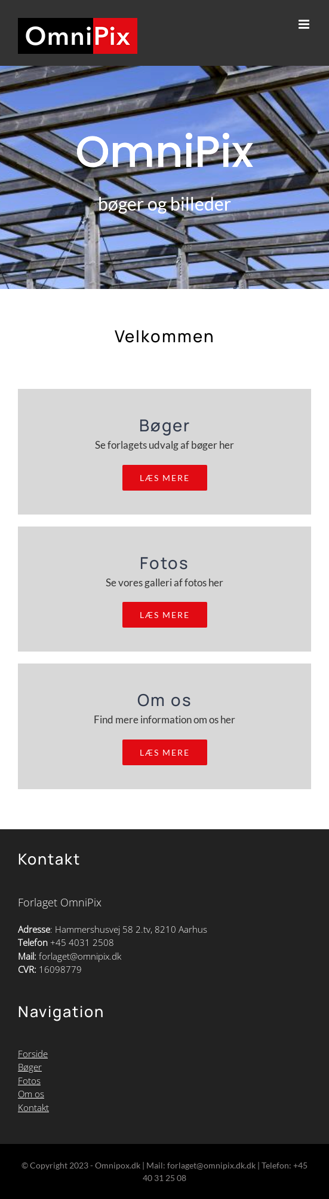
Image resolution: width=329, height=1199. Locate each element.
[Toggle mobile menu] (305, 24)
